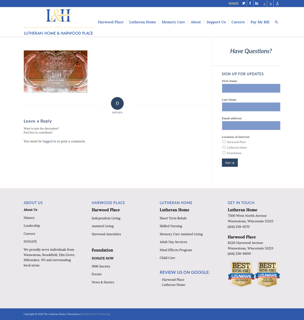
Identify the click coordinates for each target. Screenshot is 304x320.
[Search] (276, 22)
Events (97, 274)
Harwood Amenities (106, 234)
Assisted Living (102, 226)
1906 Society (101, 266)
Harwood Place (106, 209)
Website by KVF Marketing (95, 314)
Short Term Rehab (173, 218)
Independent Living (106, 218)
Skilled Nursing (171, 226)
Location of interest (235, 137)
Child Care (167, 258)
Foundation (102, 250)
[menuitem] (110, 22)
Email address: (232, 118)
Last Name (229, 100)
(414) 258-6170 (238, 226)
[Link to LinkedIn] (257, 3)
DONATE (233, 3)
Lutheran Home (174, 209)
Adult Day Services (173, 242)
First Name (229, 81)
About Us (31, 210)
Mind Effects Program (176, 250)
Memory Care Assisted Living (181, 234)
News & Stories (103, 282)
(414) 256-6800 (239, 253)
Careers (29, 234)
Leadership (32, 226)
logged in (49, 141)
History (29, 218)
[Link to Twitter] (244, 3)
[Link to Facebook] (250, 3)
